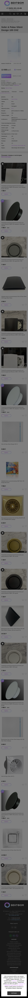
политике (14, 980)
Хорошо (14, 993)
